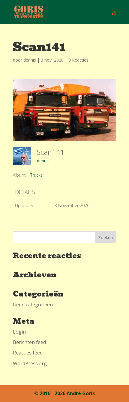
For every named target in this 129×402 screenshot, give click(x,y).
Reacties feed (28, 352)
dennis (29, 60)
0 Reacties (78, 60)
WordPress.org (30, 363)
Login (19, 331)
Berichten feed (29, 342)
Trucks (36, 175)
